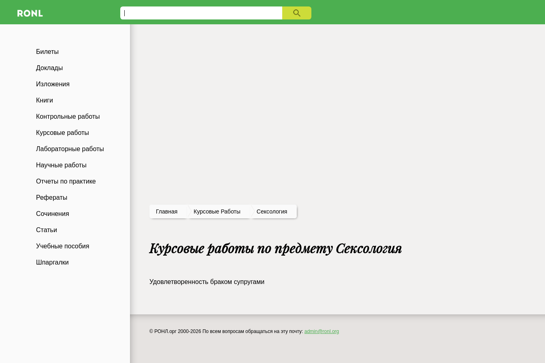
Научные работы (61, 165)
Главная (166, 211)
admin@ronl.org (321, 331)
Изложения (53, 84)
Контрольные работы (68, 116)
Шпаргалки (52, 262)
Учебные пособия (62, 246)
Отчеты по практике (66, 181)
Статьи (46, 229)
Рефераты (51, 197)
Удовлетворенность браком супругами (206, 281)
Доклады (49, 67)
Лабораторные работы (70, 148)
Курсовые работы (62, 132)
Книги (44, 100)
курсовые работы (217, 211)
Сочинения (52, 213)
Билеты (47, 51)
